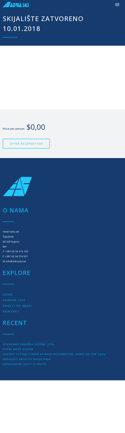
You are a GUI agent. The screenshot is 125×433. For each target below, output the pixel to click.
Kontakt (11, 311)
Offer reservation (26, 143)
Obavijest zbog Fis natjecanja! (27, 359)
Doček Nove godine (18, 349)
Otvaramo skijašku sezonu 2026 (28, 344)
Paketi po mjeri (17, 306)
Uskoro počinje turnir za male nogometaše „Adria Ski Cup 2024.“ (55, 354)
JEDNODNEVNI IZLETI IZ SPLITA (24, 364)
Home (8, 294)
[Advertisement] (62, 77)
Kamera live (14, 300)
